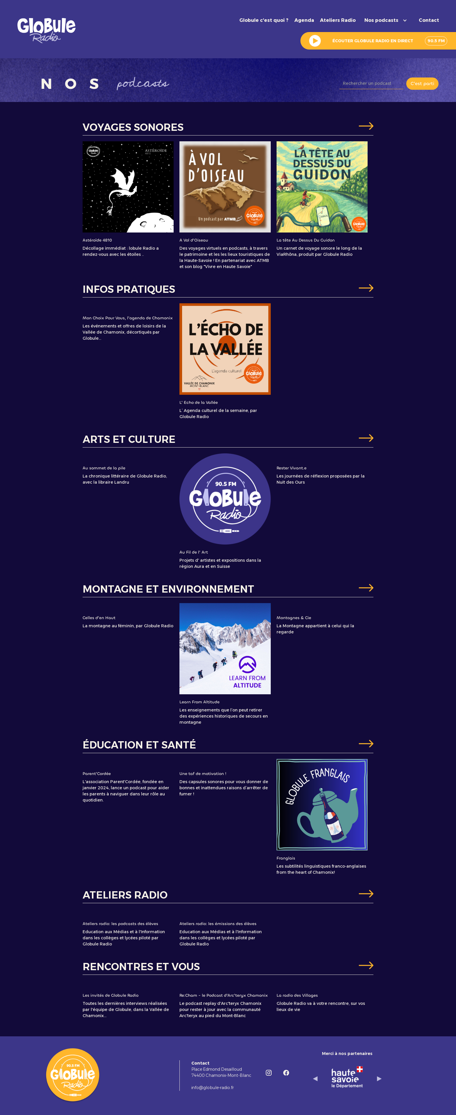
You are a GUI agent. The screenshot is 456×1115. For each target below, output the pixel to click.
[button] (387, 20)
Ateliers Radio (338, 20)
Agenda (304, 20)
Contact (429, 20)
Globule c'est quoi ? (263, 20)
